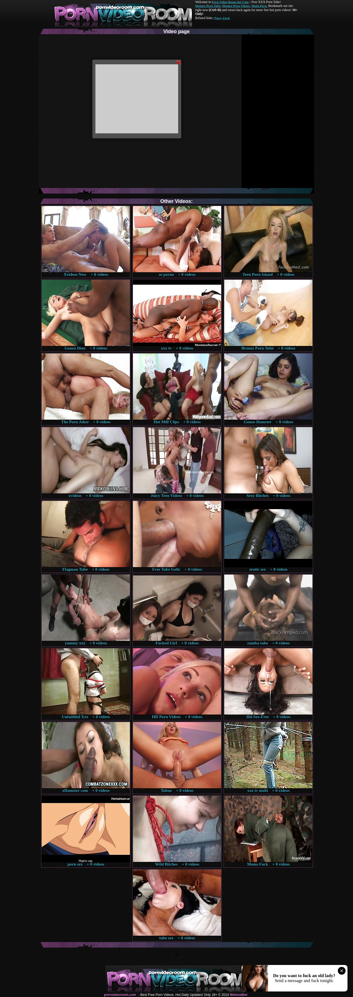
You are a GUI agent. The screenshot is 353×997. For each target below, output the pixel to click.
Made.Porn (259, 5)
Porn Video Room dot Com (230, 2)
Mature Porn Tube (208, 5)
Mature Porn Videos (236, 5)
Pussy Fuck (222, 18)
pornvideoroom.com (120, 995)
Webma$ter (238, 995)
